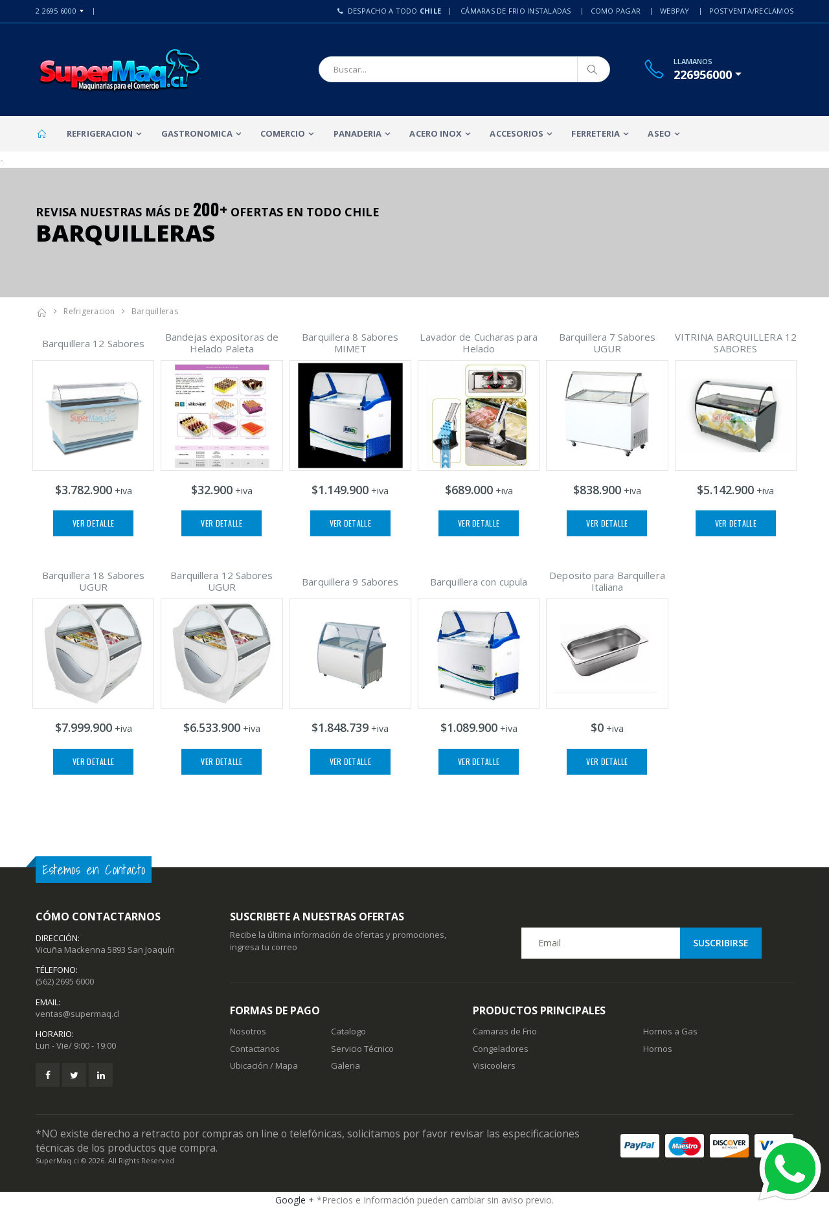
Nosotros (248, 1031)
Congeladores (500, 1048)
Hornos (657, 1048)
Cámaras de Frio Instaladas (515, 11)
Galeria (345, 1065)
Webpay (675, 11)
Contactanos (255, 1048)
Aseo (659, 133)
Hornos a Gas (670, 1031)
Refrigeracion (100, 133)
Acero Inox (435, 133)
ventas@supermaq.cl (77, 1014)
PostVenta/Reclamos (751, 11)
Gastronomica (197, 133)
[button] (708, 74)
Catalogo (348, 1031)
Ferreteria (595, 133)
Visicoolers (494, 1065)
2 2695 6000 (56, 11)
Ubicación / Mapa (264, 1065)
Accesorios (516, 133)
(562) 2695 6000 (65, 981)
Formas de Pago (275, 1010)
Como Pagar (616, 11)
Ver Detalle (93, 523)
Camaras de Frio (505, 1031)
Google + (294, 1200)
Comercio (283, 133)
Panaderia (358, 133)
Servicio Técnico (362, 1048)
